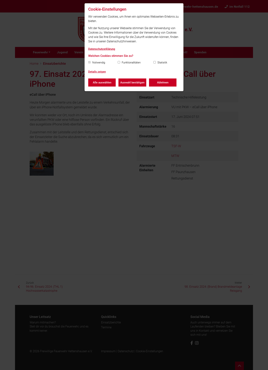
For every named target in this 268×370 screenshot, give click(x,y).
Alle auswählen (102, 82)
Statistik (162, 62)
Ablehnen (162, 82)
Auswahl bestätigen (132, 82)
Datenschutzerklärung (101, 49)
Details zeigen (97, 71)
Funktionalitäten (131, 62)
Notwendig (98, 62)
